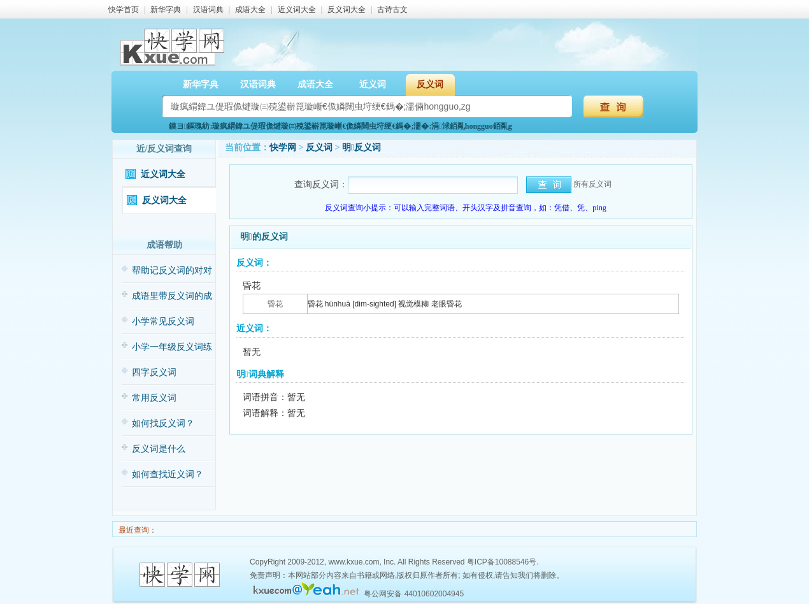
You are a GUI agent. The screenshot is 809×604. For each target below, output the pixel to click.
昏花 (275, 303)
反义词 (430, 84)
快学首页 (123, 9)
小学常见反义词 (163, 321)
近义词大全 (297, 9)
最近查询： (137, 530)
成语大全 (250, 9)
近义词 (372, 84)
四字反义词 (154, 372)
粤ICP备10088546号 (501, 561)
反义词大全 (346, 9)
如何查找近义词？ (167, 474)
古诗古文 (392, 9)
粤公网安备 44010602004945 (414, 593)
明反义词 (361, 147)
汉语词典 (208, 9)
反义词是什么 (158, 449)
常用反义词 (154, 398)
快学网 (282, 147)
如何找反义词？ (163, 423)
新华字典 (165, 9)
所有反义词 (592, 184)
